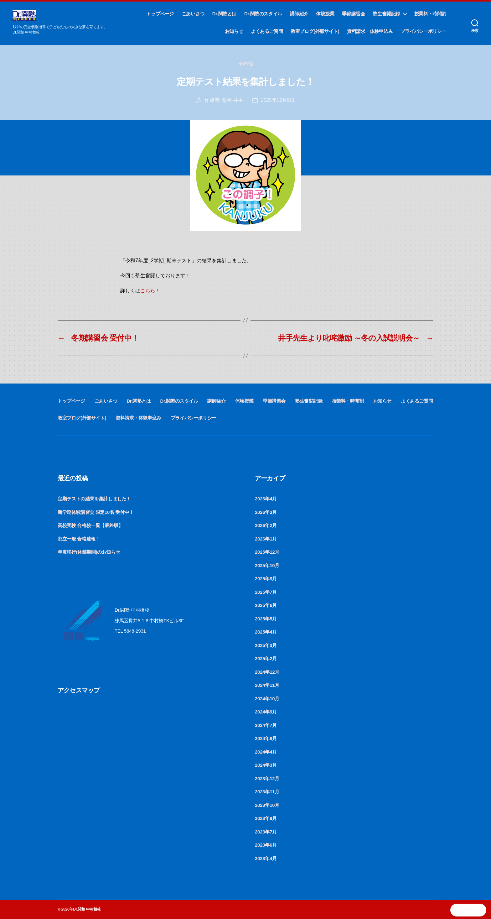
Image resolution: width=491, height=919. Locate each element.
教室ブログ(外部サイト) (315, 31)
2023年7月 (266, 831)
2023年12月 (267, 778)
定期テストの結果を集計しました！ (94, 498)
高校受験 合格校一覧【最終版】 (90, 525)
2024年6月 (266, 738)
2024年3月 (266, 765)
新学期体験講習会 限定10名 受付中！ (96, 512)
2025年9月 (266, 578)
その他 (245, 63)
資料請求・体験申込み (370, 31)
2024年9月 (266, 711)
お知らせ (234, 31)
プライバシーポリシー (423, 31)
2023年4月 (266, 858)
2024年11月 (267, 685)
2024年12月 (267, 672)
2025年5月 (266, 618)
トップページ (160, 13)
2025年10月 (267, 565)
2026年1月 (266, 538)
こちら (147, 290)
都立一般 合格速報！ (79, 538)
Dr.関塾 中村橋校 (87, 909)
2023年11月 (267, 791)
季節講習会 (353, 13)
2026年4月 (266, 498)
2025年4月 (266, 631)
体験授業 (325, 13)
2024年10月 (267, 698)
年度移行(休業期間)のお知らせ (89, 552)
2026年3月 (266, 512)
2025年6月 (266, 605)
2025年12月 (267, 552)
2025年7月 (266, 592)
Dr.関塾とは (224, 13)
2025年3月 (266, 645)
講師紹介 (299, 13)
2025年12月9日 (278, 100)
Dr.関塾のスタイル (263, 13)
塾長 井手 (232, 100)
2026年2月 (266, 525)
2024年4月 (266, 752)
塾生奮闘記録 (386, 13)
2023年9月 (266, 818)
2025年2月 (266, 658)
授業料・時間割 (430, 13)
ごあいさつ (193, 13)
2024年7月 (266, 725)
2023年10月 (267, 805)
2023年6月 (266, 845)
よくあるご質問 (267, 31)
